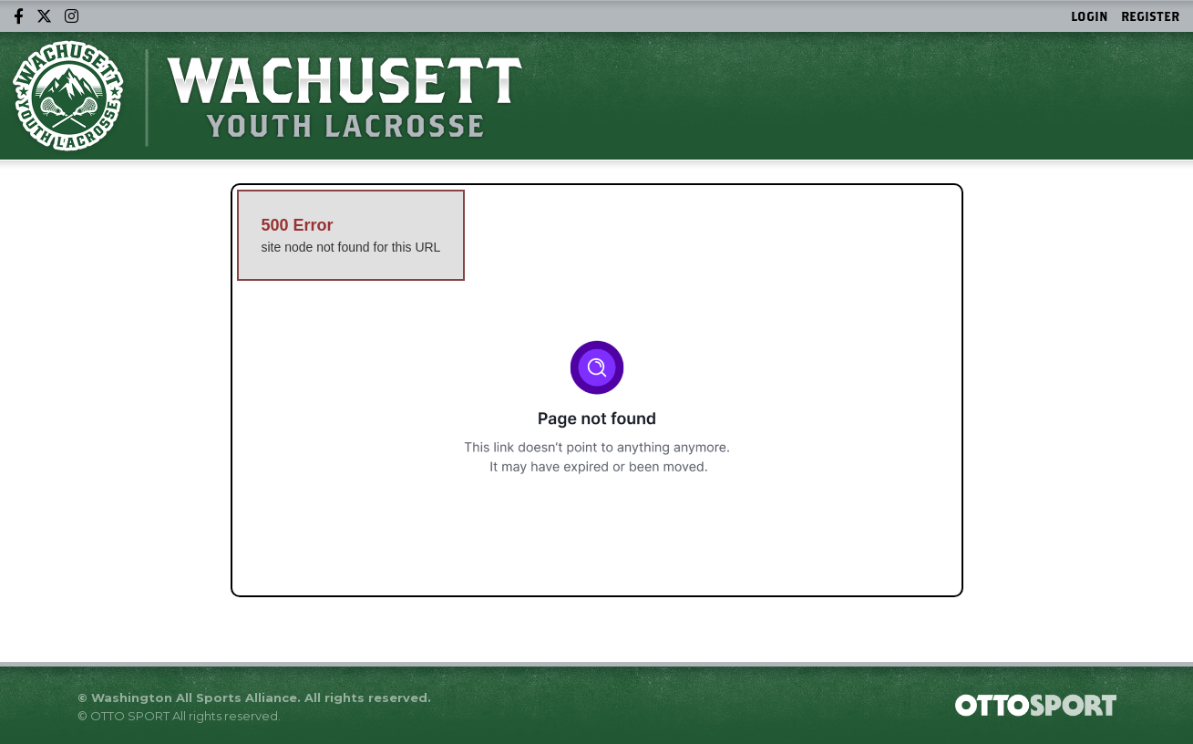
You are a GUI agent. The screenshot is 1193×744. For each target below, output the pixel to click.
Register (1150, 16)
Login (1089, 16)
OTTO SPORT (130, 715)
